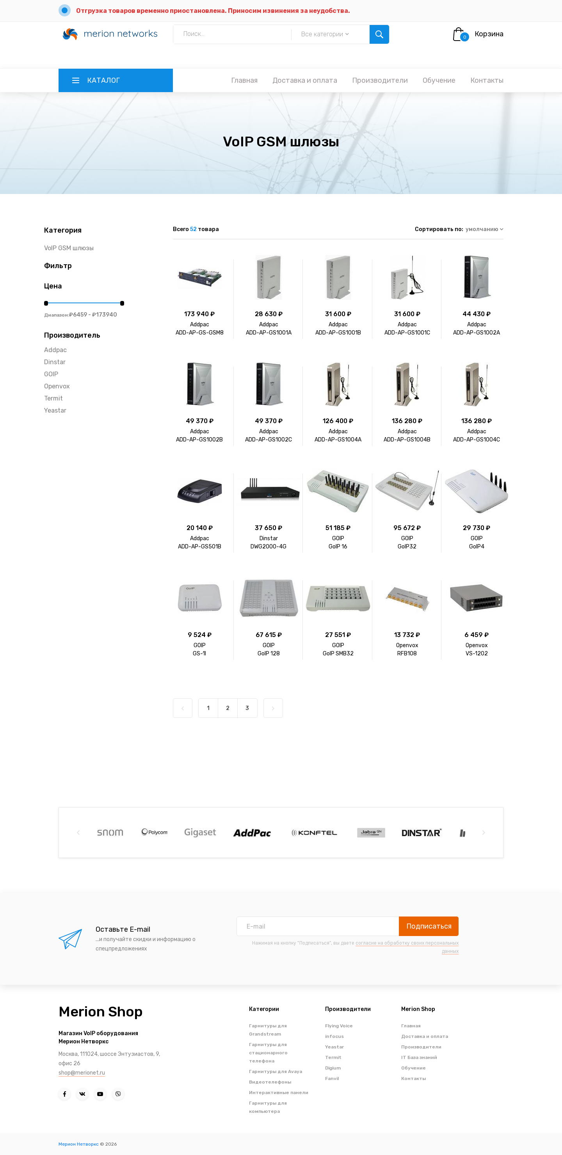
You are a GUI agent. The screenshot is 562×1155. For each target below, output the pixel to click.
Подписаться (429, 926)
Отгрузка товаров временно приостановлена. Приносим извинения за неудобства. (213, 10)
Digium (333, 1068)
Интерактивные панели (278, 1092)
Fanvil (332, 1078)
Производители (380, 80)
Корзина (489, 34)
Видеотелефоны (270, 1082)
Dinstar (55, 362)
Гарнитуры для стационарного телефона (268, 1053)
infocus (334, 1036)
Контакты (486, 80)
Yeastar (55, 410)
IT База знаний (419, 1057)
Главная (244, 80)
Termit (53, 398)
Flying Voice (339, 1026)
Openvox (57, 386)
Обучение (439, 80)
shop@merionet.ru (82, 1073)
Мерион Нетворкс (79, 1144)
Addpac (55, 350)
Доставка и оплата (304, 80)
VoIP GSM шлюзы (69, 248)
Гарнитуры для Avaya (275, 1071)
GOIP (51, 374)
